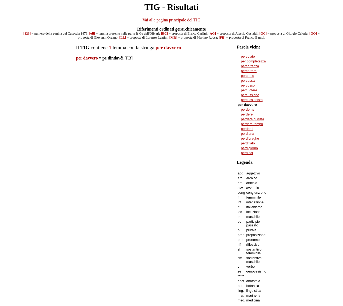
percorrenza (250, 66)
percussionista (252, 100)
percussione (250, 95)
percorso (247, 76)
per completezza (253, 61)
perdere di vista (252, 119)
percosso (248, 85)
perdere (247, 114)
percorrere (249, 71)
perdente (247, 109)
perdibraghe (250, 138)
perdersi (247, 129)
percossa (248, 81)
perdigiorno (249, 148)
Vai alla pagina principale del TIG (172, 20)
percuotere (249, 90)
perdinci (247, 153)
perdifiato (248, 143)
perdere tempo (252, 124)
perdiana (247, 134)
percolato (248, 56)
